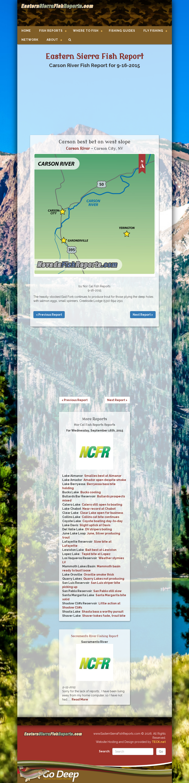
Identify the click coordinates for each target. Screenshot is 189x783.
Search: (104, 751)
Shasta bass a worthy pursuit (102, 611)
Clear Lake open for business (101, 512)
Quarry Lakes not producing (103, 578)
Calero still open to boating (102, 504)
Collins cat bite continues (100, 517)
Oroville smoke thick (99, 574)
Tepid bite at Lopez (96, 554)
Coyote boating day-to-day (102, 521)
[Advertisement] (131, 13)
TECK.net (159, 741)
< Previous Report (49, 314)
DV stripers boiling (98, 529)
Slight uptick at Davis (95, 525)
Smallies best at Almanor (102, 475)
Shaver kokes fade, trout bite (104, 615)
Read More (80, 699)
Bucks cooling (90, 492)
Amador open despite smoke (104, 480)
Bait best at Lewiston (100, 549)
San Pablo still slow (107, 591)
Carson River (78, 149)
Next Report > (143, 314)
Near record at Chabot (99, 508)
